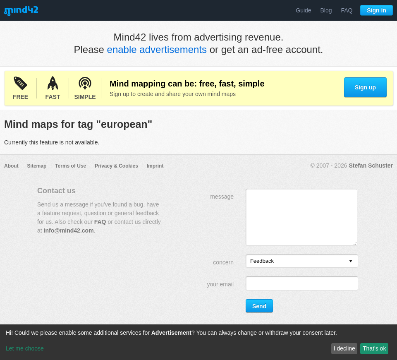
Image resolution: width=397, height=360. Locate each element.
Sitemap (37, 166)
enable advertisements (157, 49)
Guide (303, 10)
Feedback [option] (262, 261)
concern (223, 262)
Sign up (365, 87)
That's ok (374, 348)
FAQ (346, 10)
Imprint (155, 166)
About (11, 166)
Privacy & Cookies (116, 166)
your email (220, 284)
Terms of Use (70, 166)
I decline (344, 348)
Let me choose (25, 348)
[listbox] (302, 261)
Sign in (376, 10)
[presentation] (351, 261)
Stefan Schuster (371, 165)
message (222, 196)
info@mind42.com (69, 230)
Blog (326, 10)
